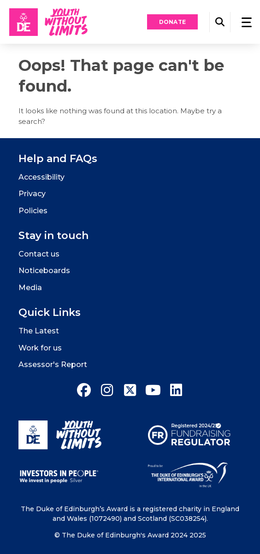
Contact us (38, 254)
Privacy (32, 193)
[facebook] (84, 390)
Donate (172, 21)
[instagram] (107, 390)
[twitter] (130, 390)
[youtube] (153, 390)
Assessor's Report (52, 364)
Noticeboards (44, 270)
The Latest (38, 331)
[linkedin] (176, 390)
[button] (219, 22)
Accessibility (41, 177)
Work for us (40, 348)
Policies (32, 210)
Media (30, 287)
